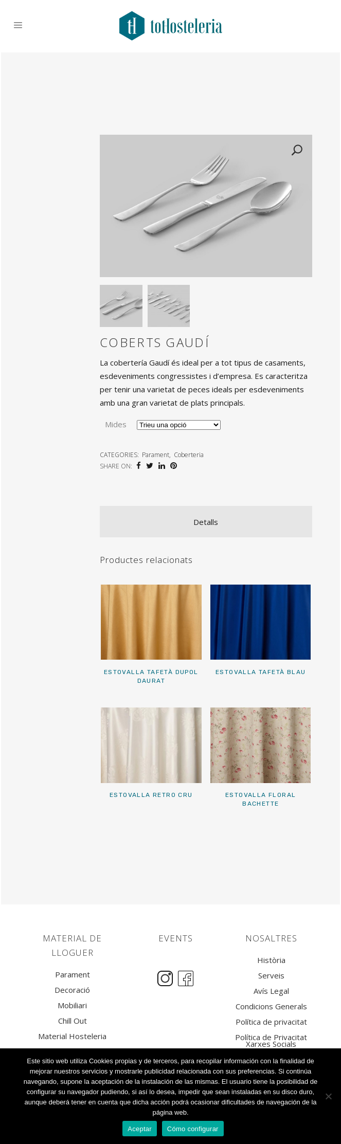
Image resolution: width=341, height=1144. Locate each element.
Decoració (72, 990)
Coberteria (189, 455)
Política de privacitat (271, 1022)
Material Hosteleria (72, 1036)
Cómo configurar (193, 1129)
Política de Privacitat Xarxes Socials (271, 1040)
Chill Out (72, 1021)
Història (271, 960)
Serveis (271, 975)
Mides (116, 425)
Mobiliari (72, 1005)
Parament (155, 455)
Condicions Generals (271, 1006)
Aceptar (140, 1129)
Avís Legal (271, 991)
